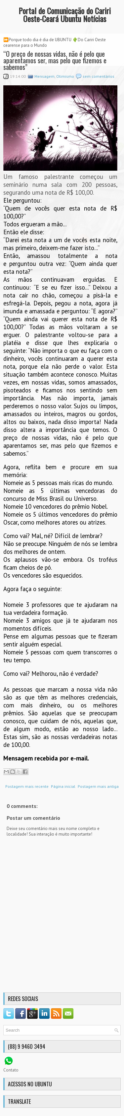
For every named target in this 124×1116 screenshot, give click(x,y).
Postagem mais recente (27, 786)
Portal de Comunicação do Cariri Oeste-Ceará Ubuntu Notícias (65, 14)
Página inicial (63, 786)
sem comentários (98, 76)
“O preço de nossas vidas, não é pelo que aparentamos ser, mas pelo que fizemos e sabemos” (54, 60)
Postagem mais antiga (98, 786)
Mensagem (44, 76)
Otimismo (65, 76)
